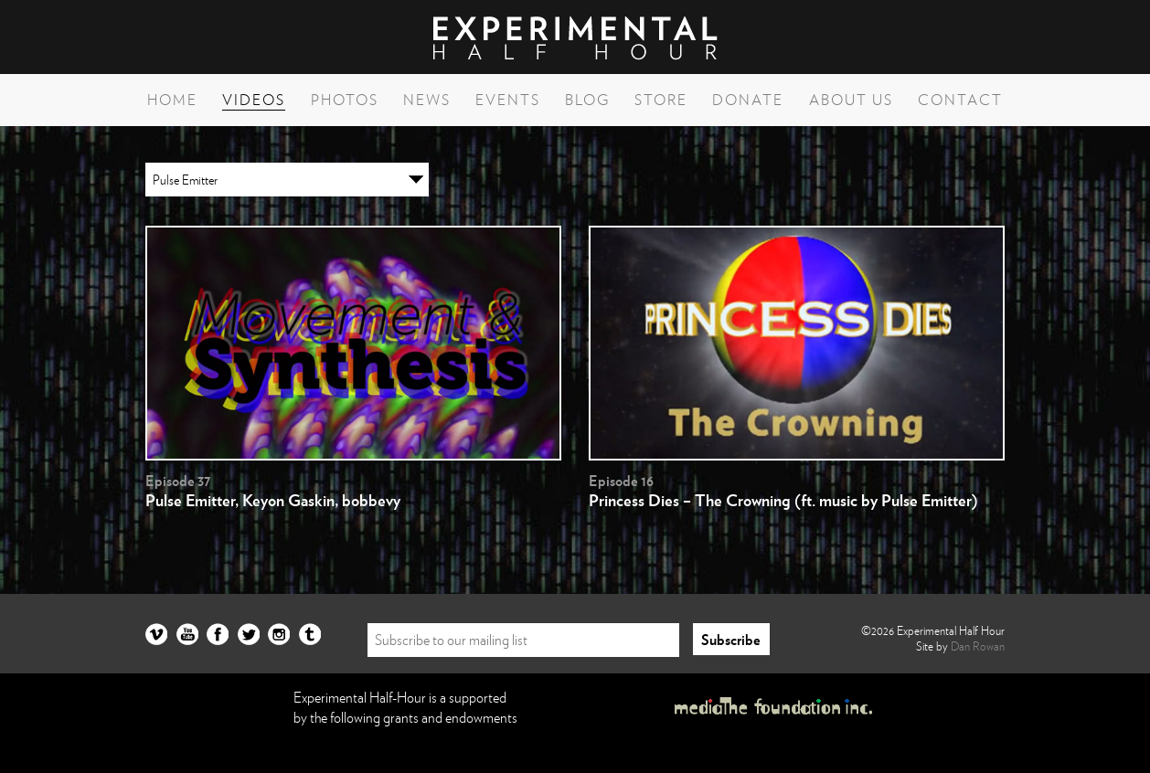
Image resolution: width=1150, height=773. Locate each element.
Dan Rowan (978, 646)
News (427, 100)
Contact (960, 100)
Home (172, 100)
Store (660, 100)
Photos (344, 100)
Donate (747, 100)
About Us (851, 100)
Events (507, 100)
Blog (587, 100)
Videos (253, 100)
